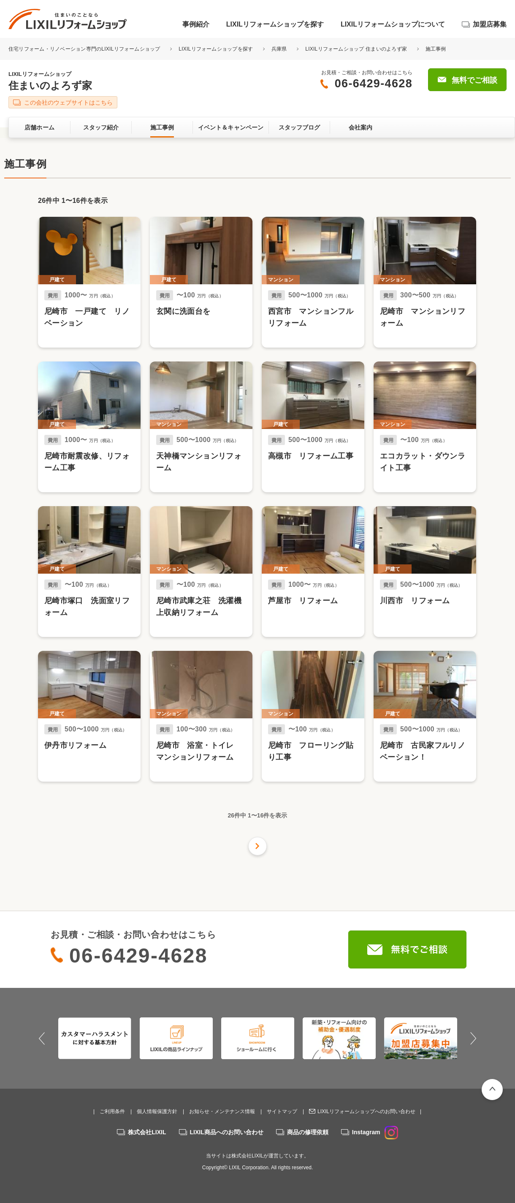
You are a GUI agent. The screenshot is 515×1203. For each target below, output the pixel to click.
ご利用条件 (112, 1111)
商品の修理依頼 (307, 1132)
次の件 (257, 846)
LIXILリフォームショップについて (393, 24)
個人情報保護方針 (157, 1111)
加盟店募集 (490, 24)
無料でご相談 (474, 80)
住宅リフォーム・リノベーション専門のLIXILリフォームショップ (85, 49)
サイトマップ (282, 1111)
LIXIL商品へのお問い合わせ (226, 1132)
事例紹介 (195, 24)
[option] (94, 1038)
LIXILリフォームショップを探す (275, 24)
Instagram (375, 1132)
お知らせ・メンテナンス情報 (222, 1111)
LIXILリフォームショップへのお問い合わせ (366, 1111)
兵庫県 (279, 49)
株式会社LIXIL (147, 1132)
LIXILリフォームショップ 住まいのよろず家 (356, 49)
